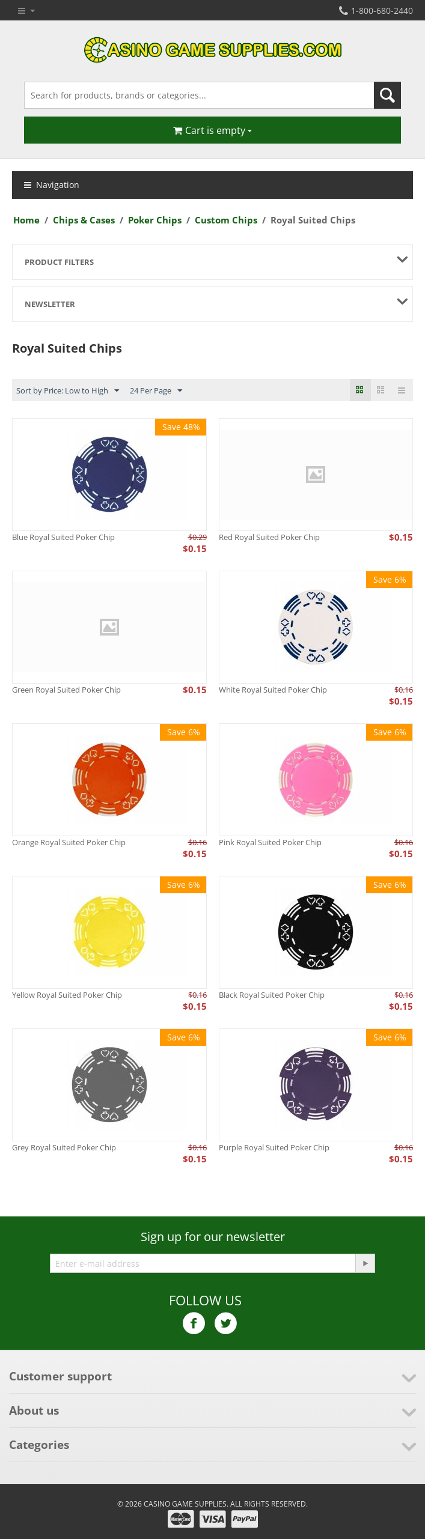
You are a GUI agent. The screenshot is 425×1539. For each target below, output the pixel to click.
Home (26, 220)
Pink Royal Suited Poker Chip (270, 842)
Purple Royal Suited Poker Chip (274, 1147)
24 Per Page (156, 391)
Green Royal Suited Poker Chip (66, 689)
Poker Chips (155, 220)
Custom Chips (226, 220)
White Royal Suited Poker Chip (273, 689)
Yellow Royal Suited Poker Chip (67, 994)
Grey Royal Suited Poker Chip (64, 1147)
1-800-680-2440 (376, 10)
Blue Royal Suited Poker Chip (63, 537)
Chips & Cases (84, 220)
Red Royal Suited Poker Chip (269, 537)
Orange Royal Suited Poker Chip (69, 842)
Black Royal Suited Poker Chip (272, 994)
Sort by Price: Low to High (67, 391)
